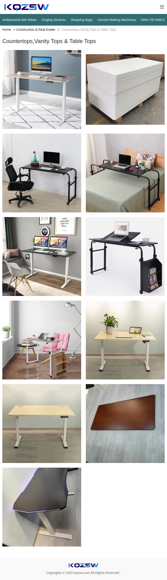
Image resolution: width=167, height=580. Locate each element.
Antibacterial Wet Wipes (19, 20)
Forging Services (53, 20)
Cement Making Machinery (116, 20)
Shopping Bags (81, 20)
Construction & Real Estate (35, 29)
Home (6, 29)
